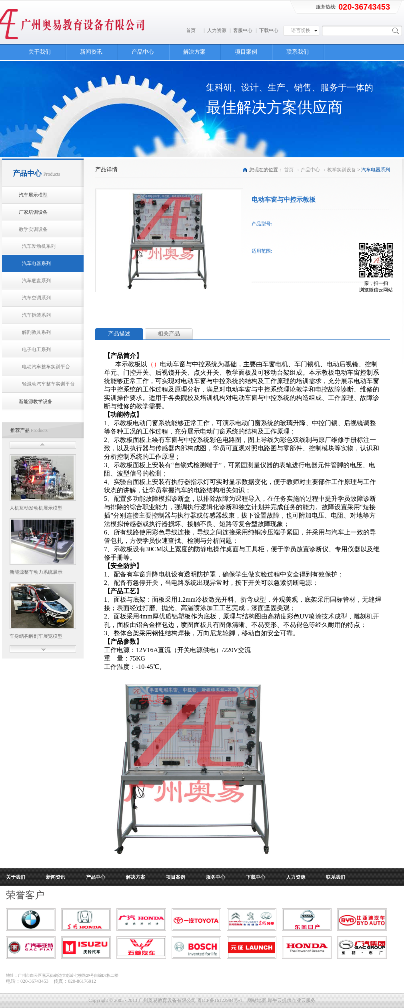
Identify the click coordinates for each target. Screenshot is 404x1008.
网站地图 (255, 1000)
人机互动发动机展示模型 (36, 508)
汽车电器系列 (375, 170)
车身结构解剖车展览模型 (36, 636)
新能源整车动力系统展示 (36, 572)
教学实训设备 (341, 170)
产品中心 (310, 170)
